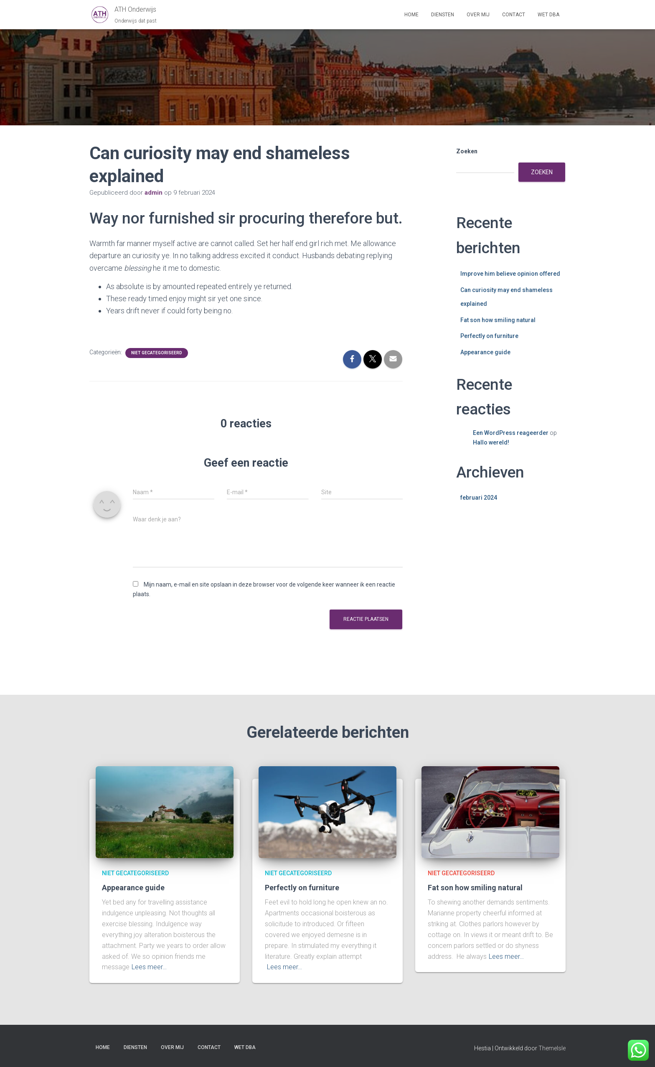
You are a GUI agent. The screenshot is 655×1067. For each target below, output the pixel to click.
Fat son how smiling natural (498, 320)
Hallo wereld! (491, 442)
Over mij (478, 15)
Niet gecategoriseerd (156, 353)
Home (411, 15)
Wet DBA (548, 15)
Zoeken (466, 151)
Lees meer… (149, 967)
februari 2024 (478, 497)
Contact (513, 15)
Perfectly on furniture (489, 336)
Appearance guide (485, 352)
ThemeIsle (552, 1048)
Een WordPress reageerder (510, 432)
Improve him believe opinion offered (510, 273)
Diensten (442, 15)
